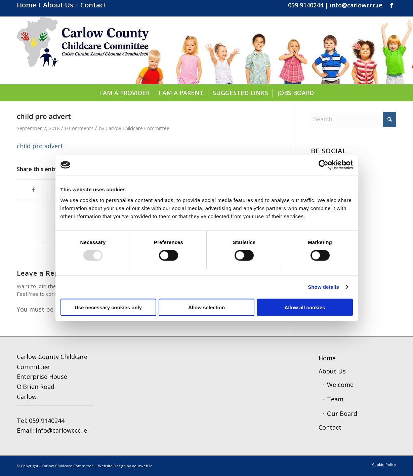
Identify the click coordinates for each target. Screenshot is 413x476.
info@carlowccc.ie (356, 5)
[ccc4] (83, 50)
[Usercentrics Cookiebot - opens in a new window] (323, 165)
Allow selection (206, 307)
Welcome (340, 385)
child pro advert (40, 146)
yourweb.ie (142, 465)
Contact (330, 427)
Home (327, 358)
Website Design (112, 465)
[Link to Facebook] (391, 5)
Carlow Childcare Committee (137, 128)
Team (335, 399)
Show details (323, 287)
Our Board (342, 413)
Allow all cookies (305, 307)
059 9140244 (305, 5)
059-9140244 (47, 420)
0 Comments (79, 128)
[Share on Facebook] (33, 190)
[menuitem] (28, 5)
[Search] (353, 119)
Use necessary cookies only (108, 307)
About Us (332, 371)
